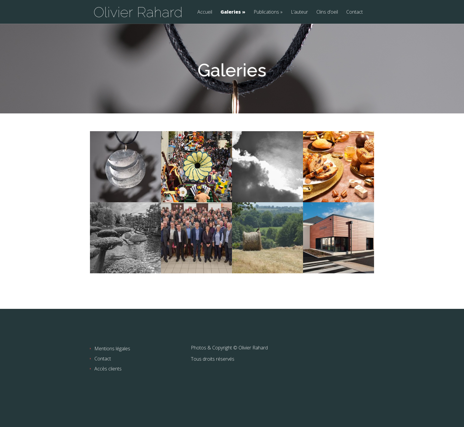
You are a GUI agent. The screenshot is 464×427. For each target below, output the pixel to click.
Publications (266, 12)
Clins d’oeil (327, 12)
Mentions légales (112, 348)
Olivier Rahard (138, 12)
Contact (354, 12)
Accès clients (108, 368)
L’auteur (299, 12)
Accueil (204, 12)
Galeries (230, 12)
